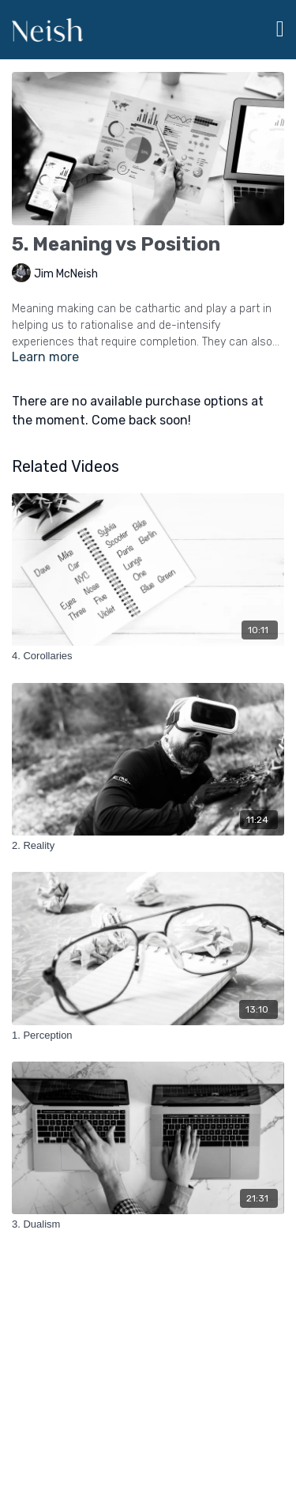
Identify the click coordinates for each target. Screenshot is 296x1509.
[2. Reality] (148, 846)
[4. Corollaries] (148, 656)
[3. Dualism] (148, 1224)
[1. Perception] (148, 1035)
